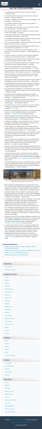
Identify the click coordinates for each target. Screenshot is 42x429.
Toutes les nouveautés (10, 269)
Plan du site (7, 403)
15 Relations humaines (10, 318)
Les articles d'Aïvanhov (10, 411)
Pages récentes (8, 266)
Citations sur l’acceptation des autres (15, 250)
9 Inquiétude (8, 300)
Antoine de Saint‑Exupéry (13, 223)
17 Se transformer (9, 324)
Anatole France (16, 113)
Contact (6, 382)
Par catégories (8, 363)
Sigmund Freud (10, 236)
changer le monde (30, 246)
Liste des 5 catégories (10, 355)
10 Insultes (7, 303)
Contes (6, 340)
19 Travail (7, 330)
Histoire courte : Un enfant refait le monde (16, 252)
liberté (14, 105)
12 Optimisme (8, 309)
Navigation (7, 385)
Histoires (7, 343)
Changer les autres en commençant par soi (17, 255)
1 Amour (6, 277)
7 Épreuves (7, 295)
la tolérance (29, 250)
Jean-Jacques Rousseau (25, 158)
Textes (6, 352)
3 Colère (7, 283)
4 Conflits (7, 286)
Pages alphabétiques (10, 406)
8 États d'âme (8, 297)
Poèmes (7, 349)
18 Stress (7, 327)
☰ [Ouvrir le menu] (39, 4)
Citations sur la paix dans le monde (14, 246)
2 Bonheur (7, 280)
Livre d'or (7, 397)
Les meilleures (8, 372)
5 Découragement (9, 289)
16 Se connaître (8, 321)
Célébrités (7, 369)
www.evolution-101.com (17, 419)
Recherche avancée (9, 391)
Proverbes (7, 374)
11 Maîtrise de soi (9, 306)
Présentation (8, 388)
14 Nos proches (8, 315)
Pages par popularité (9, 408)
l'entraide (15, 248)
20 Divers (7, 333)
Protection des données (10, 400)
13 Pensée (7, 312)
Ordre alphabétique (9, 366)
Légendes (7, 346)
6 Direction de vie (9, 292)
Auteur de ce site (9, 394)
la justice (36, 250)
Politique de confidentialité (18, 422)
